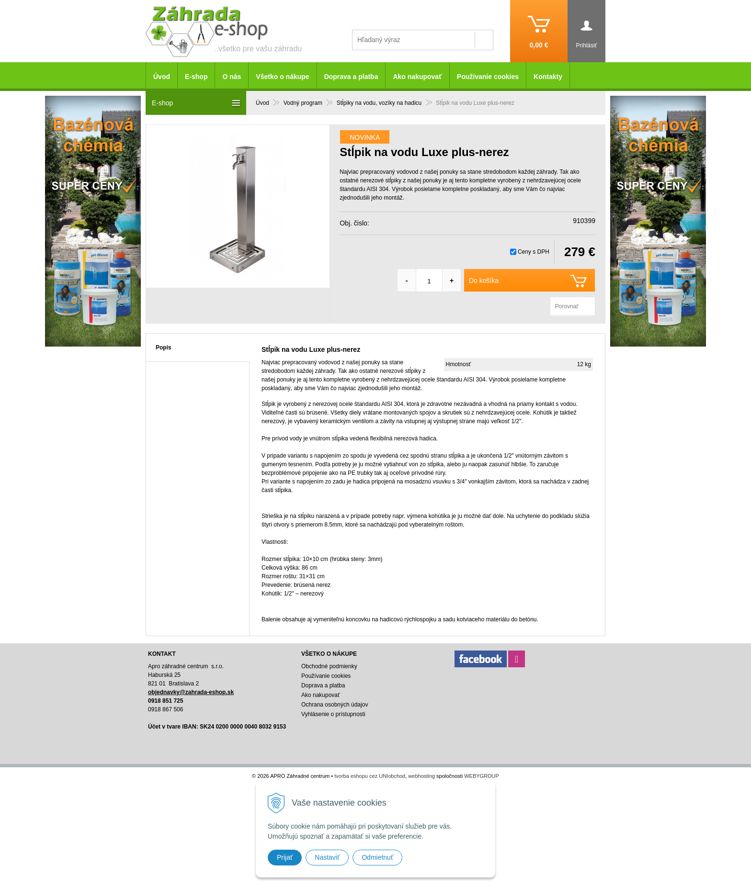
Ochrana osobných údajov (334, 704)
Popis (163, 347)
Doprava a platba (351, 76)
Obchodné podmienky (329, 666)
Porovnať (567, 306)
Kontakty (548, 76)
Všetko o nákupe (282, 76)
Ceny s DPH (533, 251)
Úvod (161, 76)
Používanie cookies (488, 76)
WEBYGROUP (481, 776)
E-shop (196, 76)
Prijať (285, 857)
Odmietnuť (377, 857)
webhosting (421, 776)
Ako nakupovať (417, 76)
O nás (231, 76)
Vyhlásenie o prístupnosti (333, 714)
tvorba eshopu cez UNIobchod (369, 776)
